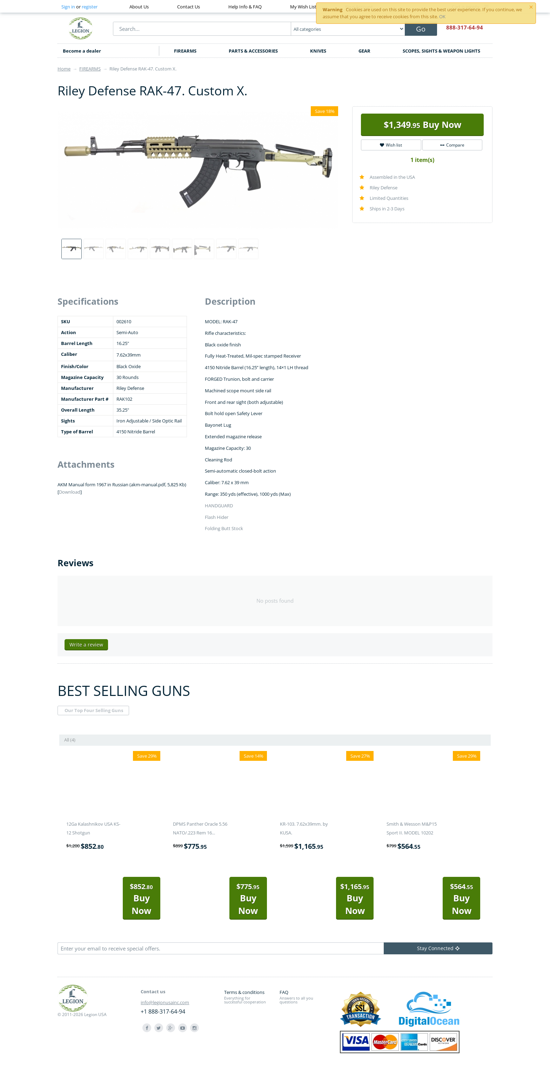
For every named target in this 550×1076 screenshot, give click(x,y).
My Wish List (303, 7)
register (90, 7)
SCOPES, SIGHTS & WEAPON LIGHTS (441, 51)
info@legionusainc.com (165, 1002)
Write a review (86, 644)
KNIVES (318, 51)
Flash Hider (216, 517)
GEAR (364, 51)
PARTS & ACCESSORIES (253, 51)
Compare (452, 145)
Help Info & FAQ (245, 7)
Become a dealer (82, 51)
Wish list (391, 145)
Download (69, 492)
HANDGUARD (219, 505)
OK (442, 16)
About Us (139, 7)
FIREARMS (185, 51)
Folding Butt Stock (224, 528)
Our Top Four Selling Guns (94, 710)
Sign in (68, 7)
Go (420, 29)
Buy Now (422, 124)
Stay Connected (438, 948)
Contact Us (188, 7)
